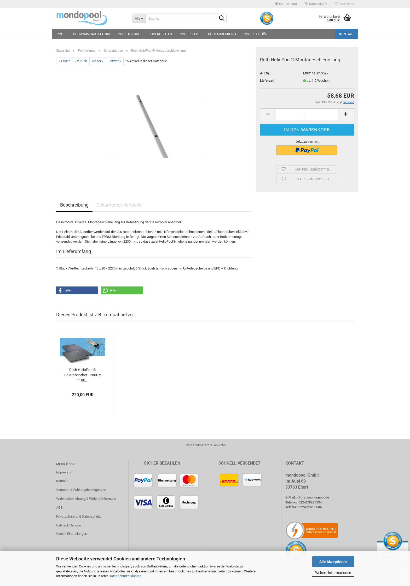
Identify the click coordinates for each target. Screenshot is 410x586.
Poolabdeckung (222, 34)
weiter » (97, 61)
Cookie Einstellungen (71, 534)
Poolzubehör (255, 34)
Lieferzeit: (267, 81)
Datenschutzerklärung (125, 576)
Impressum (64, 472)
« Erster (64, 61)
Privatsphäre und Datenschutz (78, 516)
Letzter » (114, 61)
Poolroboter (160, 34)
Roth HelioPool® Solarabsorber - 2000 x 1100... (82, 375)
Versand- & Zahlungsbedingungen (81, 490)
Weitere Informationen (333, 573)
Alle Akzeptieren (333, 562)
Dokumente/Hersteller (119, 205)
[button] (77, 290)
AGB (59, 507)
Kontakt (346, 34)
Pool (61, 34)
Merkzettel (344, 4)
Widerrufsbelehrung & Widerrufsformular (86, 499)
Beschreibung (74, 205)
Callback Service (68, 525)
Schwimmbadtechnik (91, 34)
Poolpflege (190, 34)
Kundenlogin (316, 4)
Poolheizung (129, 34)
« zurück (81, 61)
